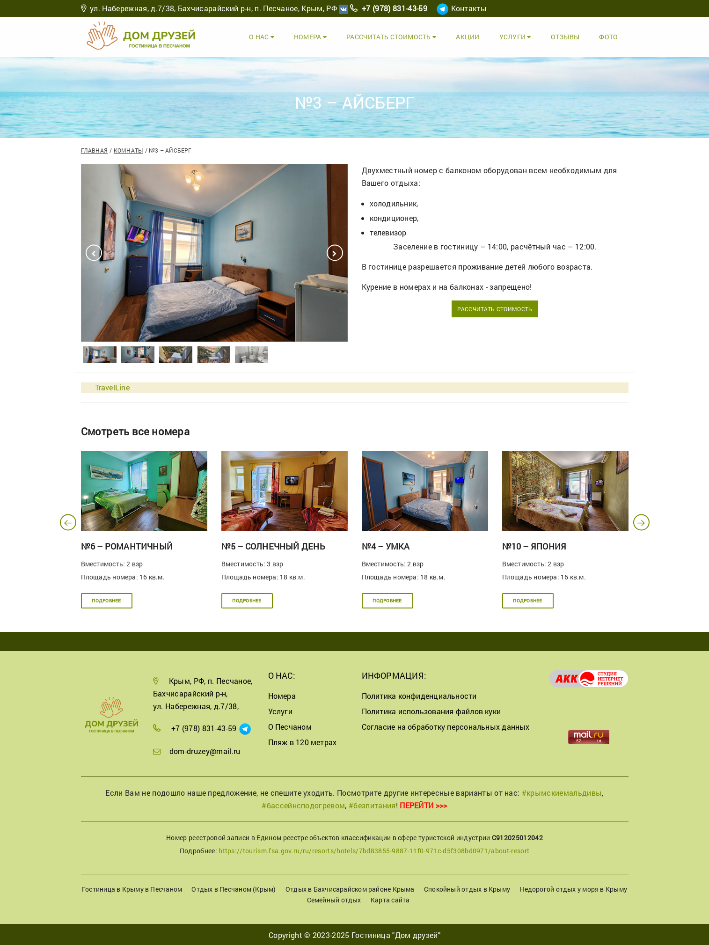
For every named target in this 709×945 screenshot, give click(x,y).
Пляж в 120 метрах (302, 741)
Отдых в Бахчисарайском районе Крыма (350, 888)
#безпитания (372, 804)
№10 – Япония (534, 545)
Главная (94, 149)
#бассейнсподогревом (303, 804)
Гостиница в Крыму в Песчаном (132, 888)
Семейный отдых (334, 898)
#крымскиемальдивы (562, 791)
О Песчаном (290, 726)
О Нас (269, 36)
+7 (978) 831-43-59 (394, 8)
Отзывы (567, 36)
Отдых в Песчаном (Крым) (233, 888)
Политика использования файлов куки (431, 710)
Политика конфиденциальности (419, 695)
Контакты (469, 8)
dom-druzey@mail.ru (205, 750)
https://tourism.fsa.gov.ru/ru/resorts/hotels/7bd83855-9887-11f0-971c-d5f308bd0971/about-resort (374, 849)
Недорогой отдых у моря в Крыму (573, 888)
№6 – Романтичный (127, 545)
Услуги (518, 36)
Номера (316, 36)
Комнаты (128, 149)
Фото (609, 36)
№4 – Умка (386, 545)
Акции (471, 36)
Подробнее (106, 599)
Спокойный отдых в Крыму (467, 888)
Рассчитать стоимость (396, 36)
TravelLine (112, 386)
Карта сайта (390, 898)
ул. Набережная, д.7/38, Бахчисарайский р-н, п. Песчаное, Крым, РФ (213, 8)
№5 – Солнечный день (273, 545)
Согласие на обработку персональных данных (446, 726)
